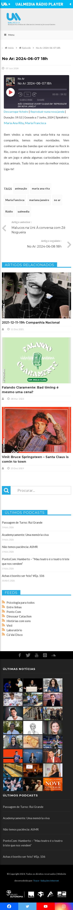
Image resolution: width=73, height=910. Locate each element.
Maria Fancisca (14, 200)
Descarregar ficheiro (16, 111)
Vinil (9, 625)
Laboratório (14, 630)
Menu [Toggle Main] (9, 34)
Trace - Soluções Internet (46, 880)
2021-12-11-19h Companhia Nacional (31, 322)
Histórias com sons (19, 621)
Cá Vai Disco (15, 634)
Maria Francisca (35, 123)
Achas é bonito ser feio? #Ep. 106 (23, 575)
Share (40, 100)
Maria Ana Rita (14, 123)
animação (21, 188)
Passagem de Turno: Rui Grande (22, 522)
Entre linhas (14, 607)
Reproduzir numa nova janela (47, 111)
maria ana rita (41, 188)
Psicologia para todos (21, 602)
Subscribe (26, 100)
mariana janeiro (39, 200)
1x (27, 94)
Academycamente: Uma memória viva (25, 534)
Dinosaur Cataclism (19, 616)
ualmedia (23, 211)
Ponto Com (14, 611)
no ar (57, 200)
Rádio (9, 211)
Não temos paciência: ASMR (20, 546)
